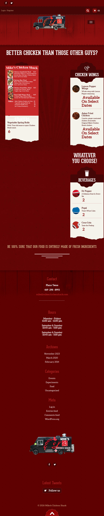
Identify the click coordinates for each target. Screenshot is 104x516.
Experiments (52, 382)
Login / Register (7, 10)
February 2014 (52, 362)
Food (52, 386)
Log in (52, 407)
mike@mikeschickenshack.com (52, 294)
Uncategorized (52, 390)
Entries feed (52, 411)
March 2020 (52, 358)
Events (52, 378)
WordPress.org (52, 419)
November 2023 (52, 353)
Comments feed (52, 415)
